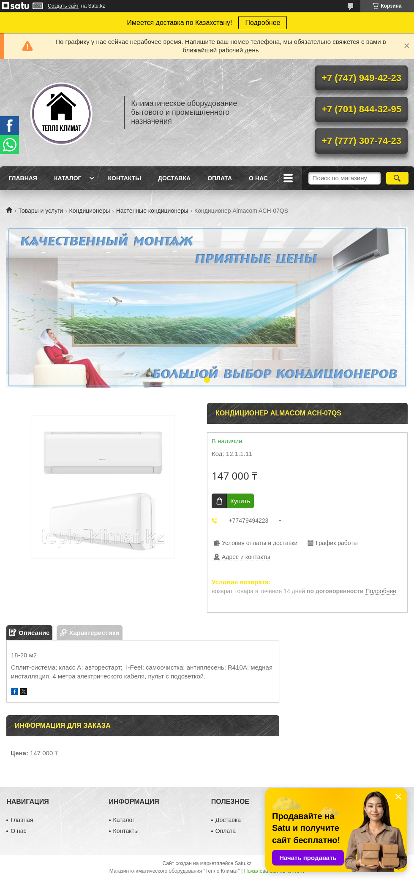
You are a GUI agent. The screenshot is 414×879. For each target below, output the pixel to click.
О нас (258, 178)
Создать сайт (63, 6)
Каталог (68, 178)
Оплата (219, 178)
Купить (240, 501)
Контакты (124, 178)
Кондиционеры (89, 210)
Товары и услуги (40, 210)
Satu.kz (242, 863)
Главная (22, 178)
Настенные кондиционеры (152, 210)
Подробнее (262, 22)
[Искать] (397, 178)
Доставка (174, 178)
